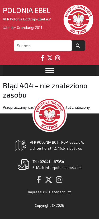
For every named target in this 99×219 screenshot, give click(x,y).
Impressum (37, 192)
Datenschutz (60, 192)
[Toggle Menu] (49, 70)
